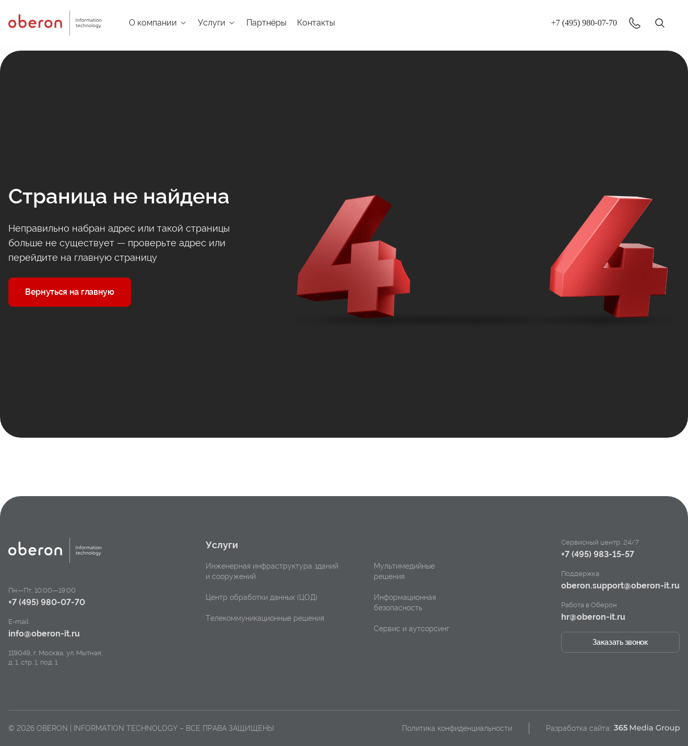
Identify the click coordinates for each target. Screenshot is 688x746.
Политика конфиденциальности (457, 728)
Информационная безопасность (405, 602)
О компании (158, 23)
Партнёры (266, 23)
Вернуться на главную (69, 292)
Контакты (316, 23)
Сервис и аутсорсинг (411, 628)
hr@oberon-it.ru (593, 617)
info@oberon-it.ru (44, 634)
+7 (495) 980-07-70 (584, 22)
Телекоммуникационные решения (265, 618)
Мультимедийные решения (404, 571)
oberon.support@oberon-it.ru (620, 586)
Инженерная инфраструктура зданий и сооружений (272, 571)
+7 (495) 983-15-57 (597, 554)
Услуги (217, 23)
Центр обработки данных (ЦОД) (261, 597)
